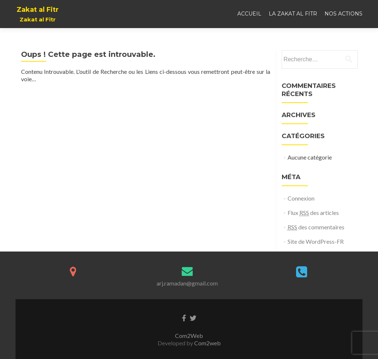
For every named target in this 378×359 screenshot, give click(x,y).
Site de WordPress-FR (316, 241)
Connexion (301, 198)
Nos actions (343, 13)
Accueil (249, 13)
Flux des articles (313, 212)
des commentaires (316, 227)
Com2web (207, 342)
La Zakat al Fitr (293, 13)
